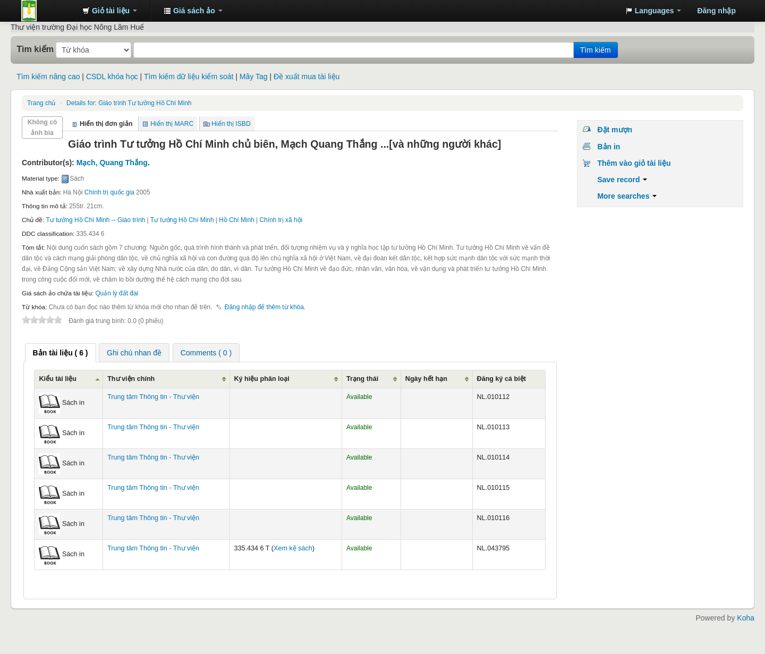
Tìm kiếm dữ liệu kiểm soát (188, 76)
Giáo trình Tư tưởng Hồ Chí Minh (128, 103)
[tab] (60, 352)
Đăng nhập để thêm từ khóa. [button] (265, 307)
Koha (745, 618)
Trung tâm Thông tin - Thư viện (47, 10)
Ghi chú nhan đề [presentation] (134, 353)
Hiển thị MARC (171, 124)
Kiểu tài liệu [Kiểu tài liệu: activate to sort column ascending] (57, 379)
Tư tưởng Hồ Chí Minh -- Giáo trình (96, 220)
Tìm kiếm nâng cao (48, 76)
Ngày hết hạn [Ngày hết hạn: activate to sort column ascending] (426, 379)
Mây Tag (254, 76)
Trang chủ (41, 103)
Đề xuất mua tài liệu (306, 76)
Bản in (608, 146)
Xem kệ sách (293, 548)
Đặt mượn (614, 129)
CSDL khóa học (112, 76)
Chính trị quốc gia (109, 192)
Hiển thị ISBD (231, 124)
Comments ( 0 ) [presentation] (206, 353)
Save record (622, 179)
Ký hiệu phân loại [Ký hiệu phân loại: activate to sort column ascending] (262, 379)
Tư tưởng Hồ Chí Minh (182, 220)
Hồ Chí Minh (236, 220)
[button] (109, 10)
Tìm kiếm (35, 49)
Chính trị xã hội (280, 220)
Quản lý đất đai (116, 293)
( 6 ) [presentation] (60, 353)
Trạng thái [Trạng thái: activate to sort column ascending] (362, 379)
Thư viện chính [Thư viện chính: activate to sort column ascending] (131, 379)
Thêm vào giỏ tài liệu (633, 163)
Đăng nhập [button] (716, 10)
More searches (627, 196)
